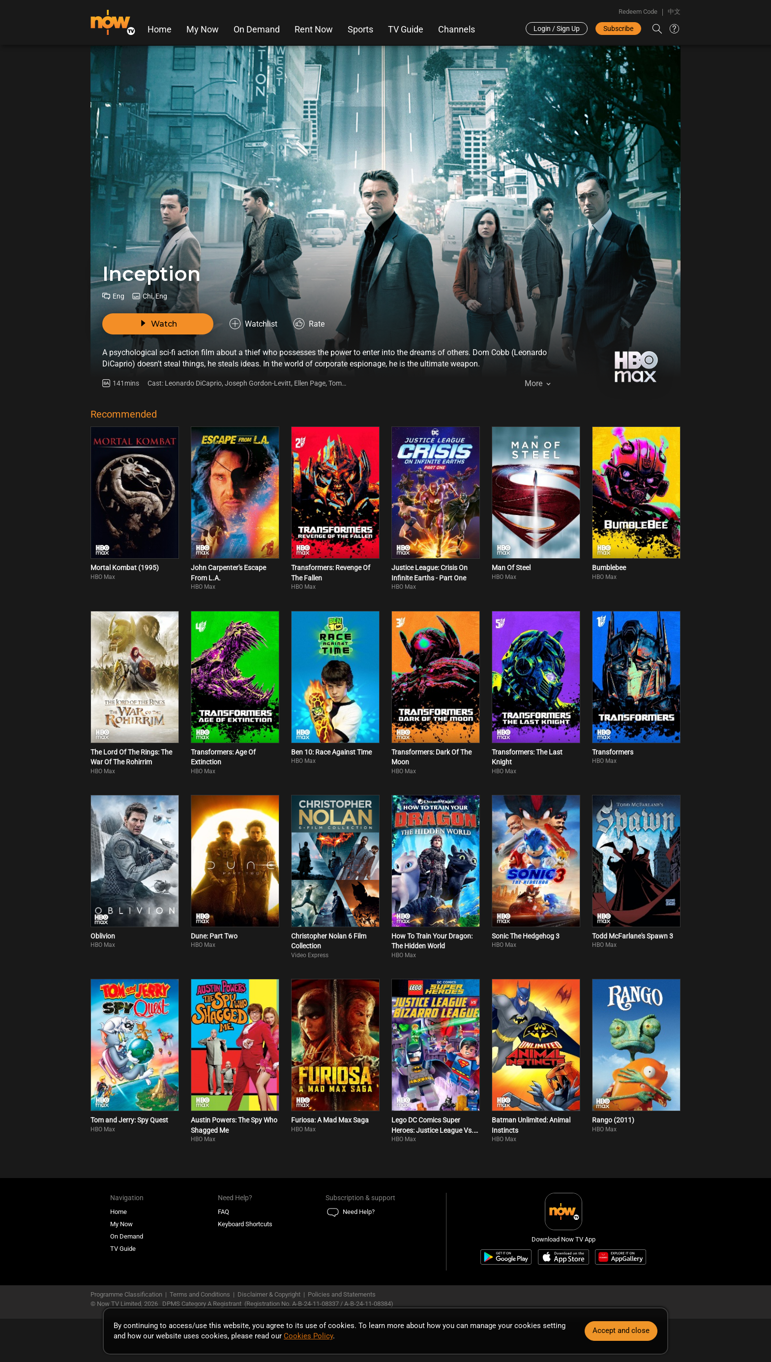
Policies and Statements (342, 1294)
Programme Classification (126, 1294)
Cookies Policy (308, 1336)
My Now (202, 29)
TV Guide (405, 29)
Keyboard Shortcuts (245, 1224)
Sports (360, 29)
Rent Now (314, 29)
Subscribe (618, 28)
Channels (456, 29)
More (533, 383)
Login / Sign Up (557, 28)
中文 (674, 11)
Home (160, 29)
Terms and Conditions (200, 1294)
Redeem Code (638, 11)
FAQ (223, 1211)
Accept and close (621, 1330)
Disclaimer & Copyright (268, 1294)
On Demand (257, 29)
